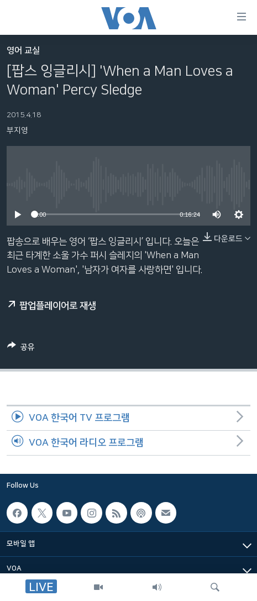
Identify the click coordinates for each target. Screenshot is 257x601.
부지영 (17, 130)
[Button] (21, 348)
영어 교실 (23, 50)
